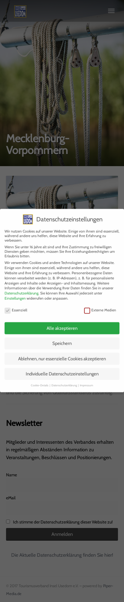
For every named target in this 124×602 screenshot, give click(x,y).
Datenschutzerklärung (21, 289)
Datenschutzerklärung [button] (64, 381)
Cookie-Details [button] (40, 381)
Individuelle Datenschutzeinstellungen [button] (62, 369)
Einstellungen (15, 294)
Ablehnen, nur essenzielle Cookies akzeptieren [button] (62, 354)
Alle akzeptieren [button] (62, 324)
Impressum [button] (86, 381)
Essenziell (16, 306)
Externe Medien (100, 306)
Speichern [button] (62, 339)
